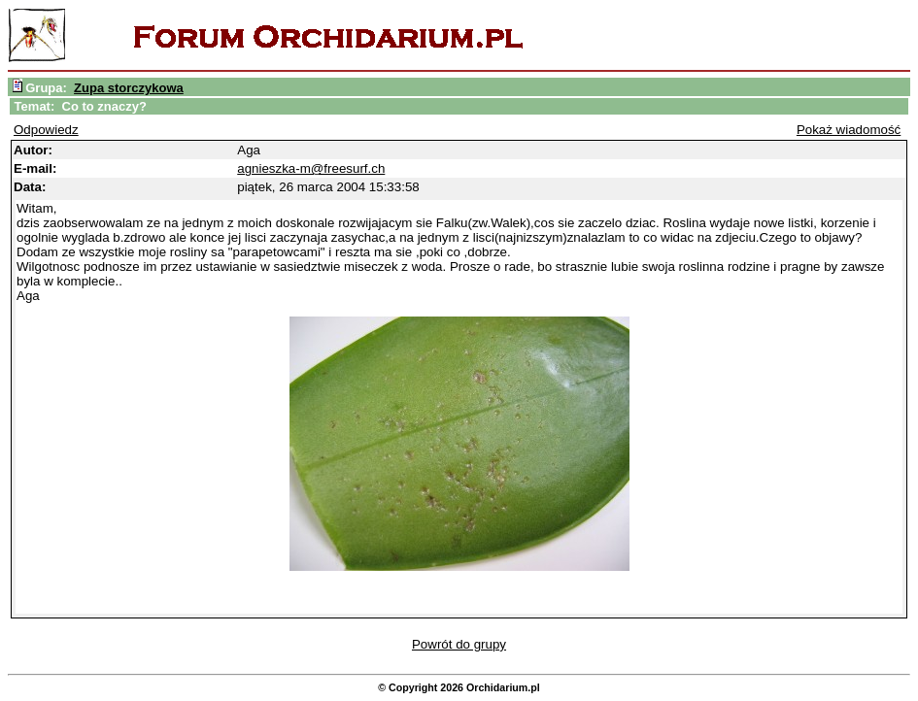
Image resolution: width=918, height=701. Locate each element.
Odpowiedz (46, 129)
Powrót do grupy (459, 644)
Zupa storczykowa (129, 88)
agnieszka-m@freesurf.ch (311, 168)
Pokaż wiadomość (849, 129)
